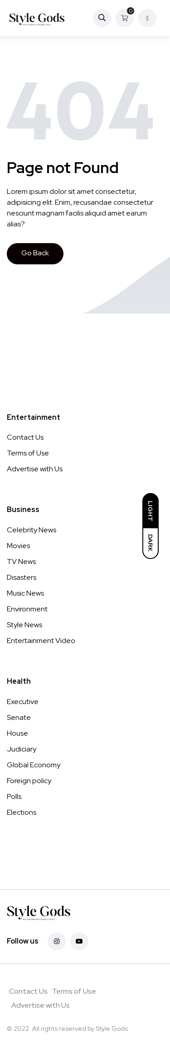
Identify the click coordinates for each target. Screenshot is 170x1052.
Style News (24, 624)
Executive (23, 701)
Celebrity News (31, 530)
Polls (14, 796)
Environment (27, 609)
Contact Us (25, 437)
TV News (21, 561)
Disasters (21, 577)
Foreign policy (29, 780)
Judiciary (21, 749)
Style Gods (112, 1028)
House (17, 733)
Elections (21, 812)
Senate (19, 717)
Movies (18, 545)
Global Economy (33, 765)
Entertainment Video (41, 640)
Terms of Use (28, 453)
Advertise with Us (35, 469)
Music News (25, 593)
